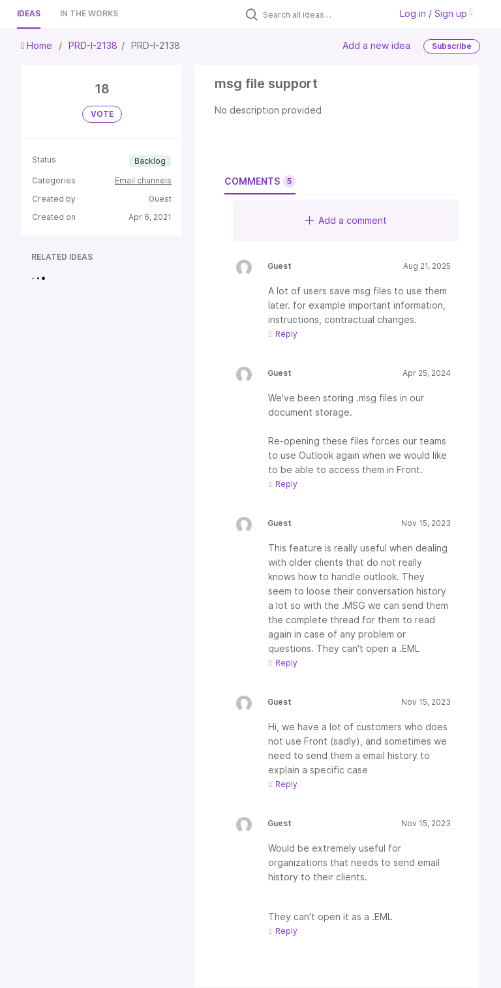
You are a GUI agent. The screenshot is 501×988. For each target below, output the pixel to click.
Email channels (143, 180)
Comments (260, 181)
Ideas (28, 13)
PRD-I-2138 (92, 45)
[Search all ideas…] (323, 14)
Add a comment (346, 220)
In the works (89, 13)
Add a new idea (376, 45)
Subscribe (452, 46)
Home (38, 45)
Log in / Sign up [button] (436, 13)
